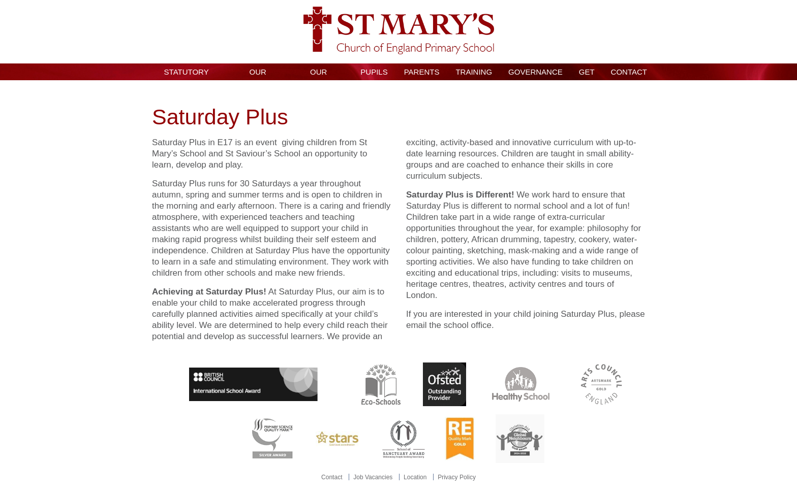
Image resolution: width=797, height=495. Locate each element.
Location (415, 477)
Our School (258, 74)
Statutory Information (186, 74)
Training (473, 72)
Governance (535, 72)
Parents (422, 72)
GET (587, 72)
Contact (629, 72)
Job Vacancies (372, 477)
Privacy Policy (457, 477)
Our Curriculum (318, 74)
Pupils (373, 72)
